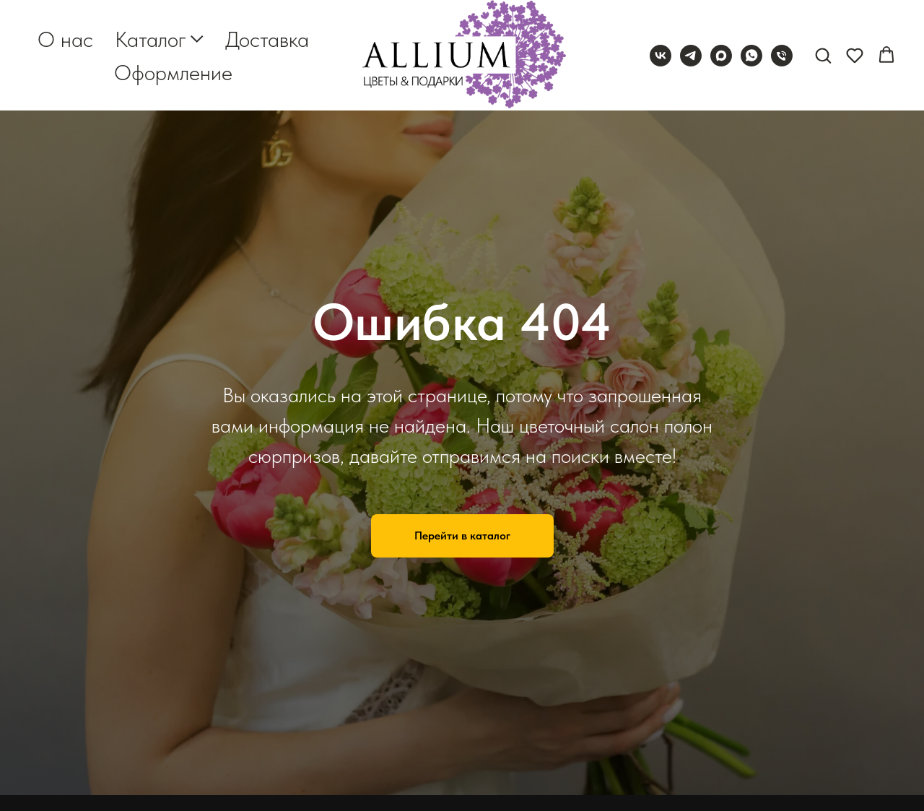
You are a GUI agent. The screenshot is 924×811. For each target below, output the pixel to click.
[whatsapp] (751, 55)
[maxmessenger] (721, 55)
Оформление (173, 72)
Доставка (267, 39)
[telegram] (691, 55)
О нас (65, 39)
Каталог (150, 39)
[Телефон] (782, 55)
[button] (823, 55)
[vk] (660, 55)
